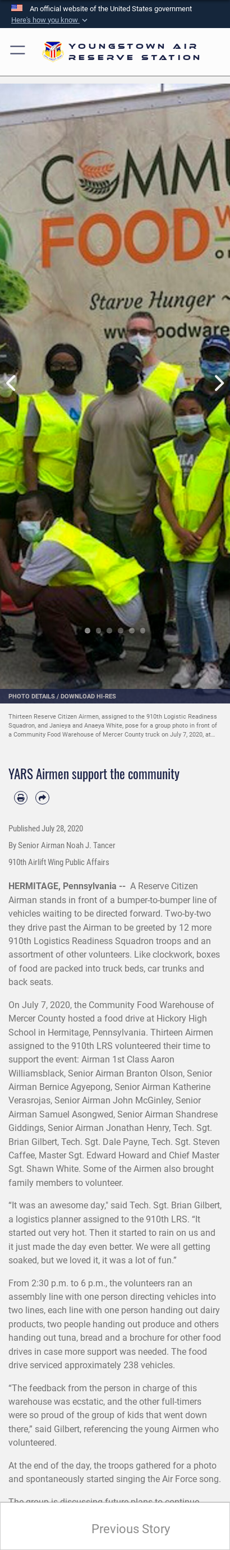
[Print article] (20, 797)
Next (218, 384)
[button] (50, 20)
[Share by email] (42, 797)
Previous (11, 384)
